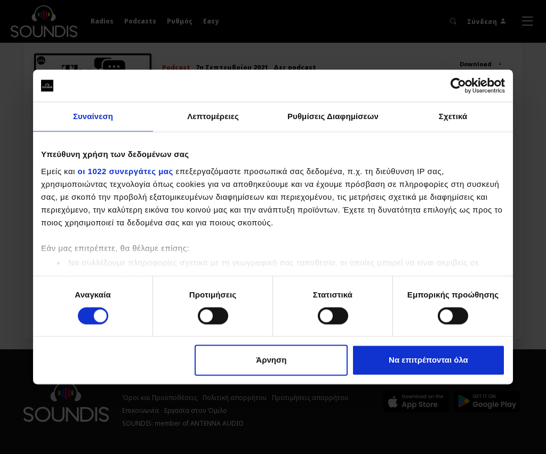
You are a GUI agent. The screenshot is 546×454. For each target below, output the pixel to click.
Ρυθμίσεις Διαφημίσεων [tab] (333, 116)
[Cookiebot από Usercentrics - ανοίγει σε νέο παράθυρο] (458, 85)
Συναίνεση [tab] (93, 116)
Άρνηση (271, 360)
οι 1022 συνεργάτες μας (125, 171)
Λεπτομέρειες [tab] (213, 116)
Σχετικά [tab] (453, 116)
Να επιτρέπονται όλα (428, 360)
